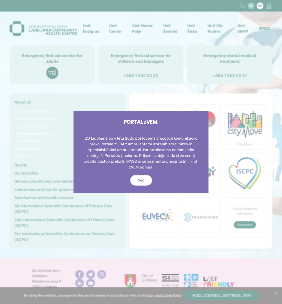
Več (141, 180)
